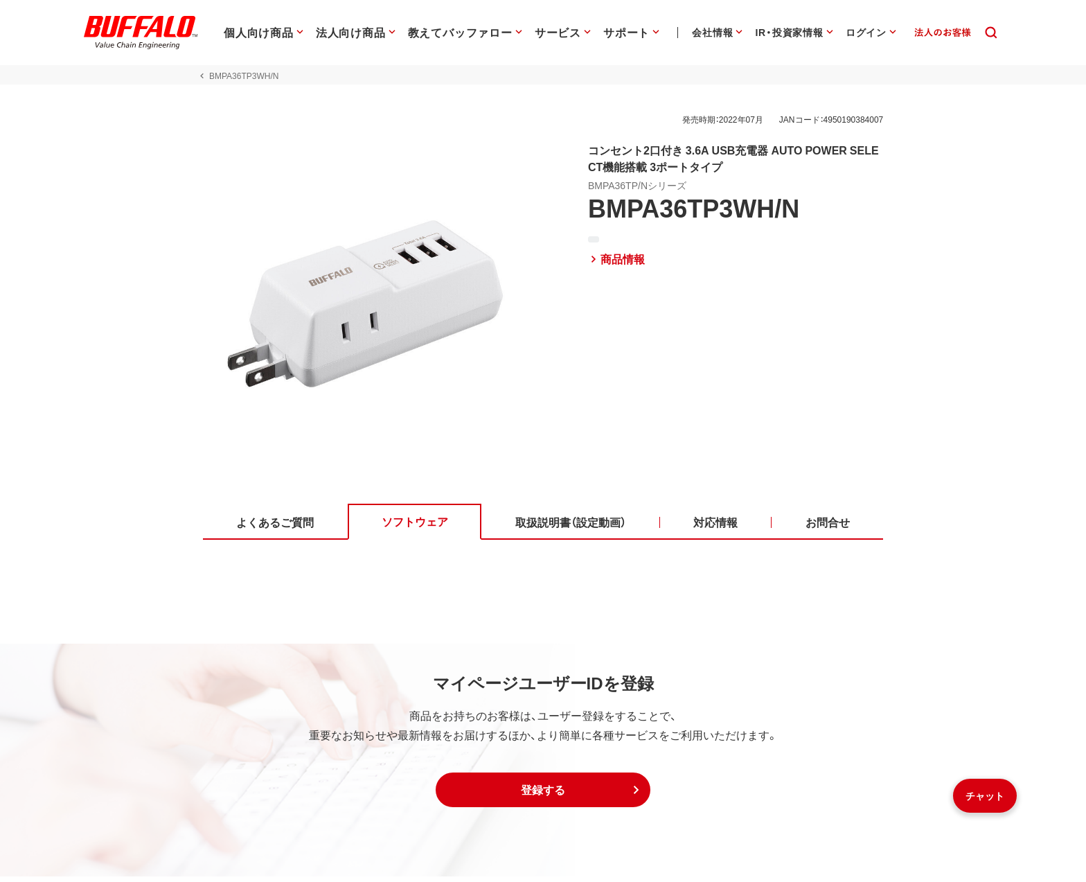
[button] (543, 795)
